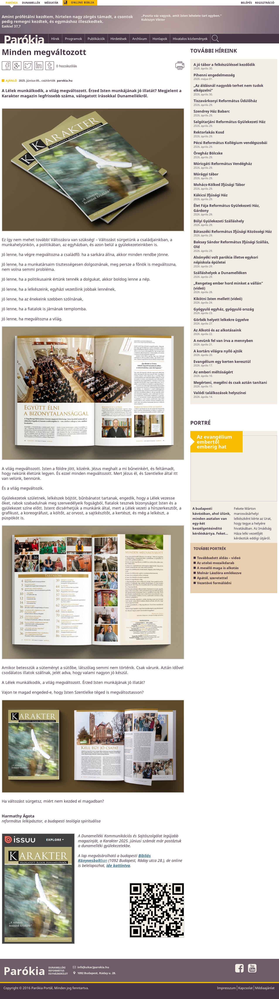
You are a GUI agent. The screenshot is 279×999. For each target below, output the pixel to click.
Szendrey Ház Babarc (212, 111)
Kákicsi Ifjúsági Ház (211, 195)
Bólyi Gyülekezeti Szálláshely (219, 221)
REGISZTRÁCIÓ (264, 3)
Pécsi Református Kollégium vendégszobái (230, 142)
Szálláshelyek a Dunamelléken (220, 272)
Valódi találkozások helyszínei (220, 392)
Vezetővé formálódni (214, 583)
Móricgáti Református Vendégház (223, 163)
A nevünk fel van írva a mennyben (223, 340)
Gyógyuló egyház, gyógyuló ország (224, 309)
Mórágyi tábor (206, 174)
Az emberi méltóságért (213, 372)
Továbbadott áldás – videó (218, 558)
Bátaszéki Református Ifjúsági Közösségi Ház (233, 231)
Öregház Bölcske (208, 153)
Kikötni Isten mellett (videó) (218, 298)
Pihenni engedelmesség (214, 75)
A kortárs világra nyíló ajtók (218, 351)
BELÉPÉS (246, 3)
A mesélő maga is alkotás (217, 568)
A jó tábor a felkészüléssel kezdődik (224, 64)
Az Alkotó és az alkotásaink (217, 330)
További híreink (213, 50)
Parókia (23, 39)
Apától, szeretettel (212, 578)
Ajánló (11, 80)
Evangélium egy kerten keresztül (222, 361)
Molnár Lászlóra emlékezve (219, 573)
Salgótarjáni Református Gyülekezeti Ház (229, 121)
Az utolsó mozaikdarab (215, 563)
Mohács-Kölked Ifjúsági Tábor (219, 184)
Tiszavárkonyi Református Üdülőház (225, 100)
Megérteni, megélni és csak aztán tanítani (230, 382)
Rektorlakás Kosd (209, 132)
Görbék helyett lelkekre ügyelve (221, 319)
